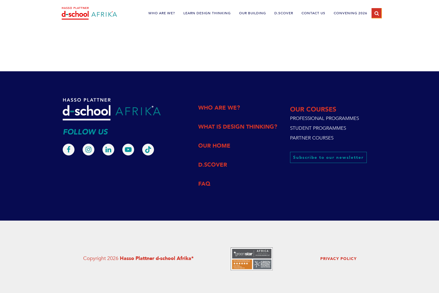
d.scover (283, 13)
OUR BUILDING (252, 13)
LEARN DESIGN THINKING (207, 13)
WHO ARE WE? (161, 13)
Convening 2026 (350, 13)
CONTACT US (313, 13)
